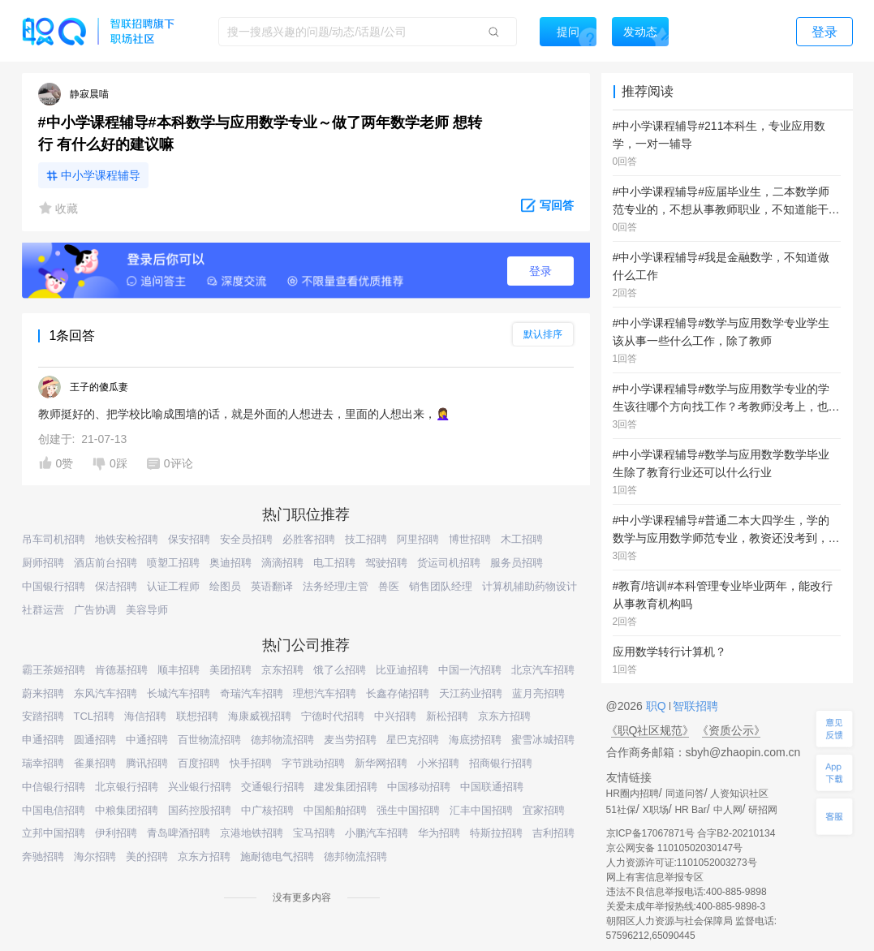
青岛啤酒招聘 (178, 833)
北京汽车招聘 (543, 670)
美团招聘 (230, 670)
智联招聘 (694, 705)
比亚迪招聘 (402, 670)
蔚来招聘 (43, 693)
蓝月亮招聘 (538, 693)
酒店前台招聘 (105, 563)
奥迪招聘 (230, 563)
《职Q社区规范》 (650, 730)
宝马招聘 (314, 833)
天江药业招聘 (470, 693)
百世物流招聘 (209, 740)
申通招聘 (43, 740)
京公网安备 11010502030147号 (674, 848)
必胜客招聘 (308, 539)
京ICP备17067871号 (650, 833)
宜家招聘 (544, 810)
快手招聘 (251, 763)
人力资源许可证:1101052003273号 (681, 862)
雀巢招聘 (95, 763)
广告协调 (95, 610)
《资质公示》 (731, 730)
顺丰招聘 (178, 670)
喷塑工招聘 (173, 563)
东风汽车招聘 (105, 693)
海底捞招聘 (475, 740)
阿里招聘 (418, 539)
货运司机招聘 (448, 563)
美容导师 (147, 610)
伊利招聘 (116, 833)
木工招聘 (522, 539)
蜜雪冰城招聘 (543, 740)
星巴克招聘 (412, 740)
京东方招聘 (504, 716)
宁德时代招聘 (332, 716)
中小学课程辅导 (100, 175)
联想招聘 (197, 716)
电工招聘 (334, 563)
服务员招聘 (516, 563)
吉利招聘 (553, 833)
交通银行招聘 (272, 787)
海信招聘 (145, 716)
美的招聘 (147, 856)
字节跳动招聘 (313, 763)
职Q (657, 705)
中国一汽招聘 (470, 670)
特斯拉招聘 (496, 833)
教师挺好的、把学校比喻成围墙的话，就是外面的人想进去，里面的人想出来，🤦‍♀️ (244, 413)
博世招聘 (470, 539)
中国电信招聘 (53, 810)
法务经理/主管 (336, 586)
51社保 (621, 809)
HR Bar (690, 809)
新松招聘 (447, 716)
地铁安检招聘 (126, 539)
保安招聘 (189, 539)
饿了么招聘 (339, 670)
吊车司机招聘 (53, 539)
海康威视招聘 (259, 716)
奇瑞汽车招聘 (251, 693)
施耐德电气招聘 (277, 856)
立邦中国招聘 (53, 833)
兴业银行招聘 (199, 787)
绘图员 (225, 586)
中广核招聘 (267, 810)
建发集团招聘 (345, 787)
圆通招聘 (95, 740)
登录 (540, 271)
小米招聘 (438, 763)
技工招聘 (366, 539)
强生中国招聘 (408, 810)
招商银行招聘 (500, 763)
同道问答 (684, 793)
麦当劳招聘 (350, 740)
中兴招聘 (395, 716)
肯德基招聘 (121, 670)
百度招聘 (199, 763)
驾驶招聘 (386, 563)
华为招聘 (439, 833)
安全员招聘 (246, 539)
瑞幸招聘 (43, 763)
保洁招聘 (116, 586)
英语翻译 (272, 586)
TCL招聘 (94, 716)
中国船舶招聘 (335, 810)
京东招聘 (282, 670)
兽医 (388, 586)
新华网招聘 (381, 763)
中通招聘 (147, 740)
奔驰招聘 (43, 856)
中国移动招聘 (418, 787)
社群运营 (43, 610)
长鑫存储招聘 (397, 693)
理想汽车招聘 (324, 693)
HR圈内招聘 (632, 793)
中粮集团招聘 (126, 810)
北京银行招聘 (126, 787)
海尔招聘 (95, 856)
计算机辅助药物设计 (529, 586)
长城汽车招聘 (178, 693)
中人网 (728, 809)
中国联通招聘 (491, 787)
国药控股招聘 (199, 810)
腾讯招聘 (147, 763)
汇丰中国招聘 (481, 810)
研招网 (762, 809)
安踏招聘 (43, 716)
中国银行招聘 (53, 586)
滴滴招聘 (282, 563)
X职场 (656, 809)
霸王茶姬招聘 (53, 670)
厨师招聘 (43, 563)
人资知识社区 (739, 793)
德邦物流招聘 (282, 740)
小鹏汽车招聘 (376, 833)
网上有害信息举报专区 (655, 877)
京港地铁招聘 (251, 833)
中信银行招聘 (53, 787)
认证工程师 (173, 586)
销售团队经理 (440, 586)
